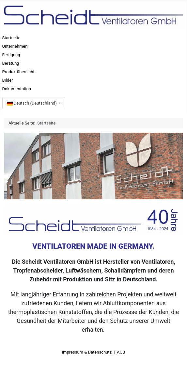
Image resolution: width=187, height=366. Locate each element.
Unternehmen (15, 46)
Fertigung (11, 54)
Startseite (11, 37)
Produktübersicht (18, 71)
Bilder (7, 80)
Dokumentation (16, 88)
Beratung (10, 63)
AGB (121, 352)
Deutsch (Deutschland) (32, 103)
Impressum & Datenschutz (87, 352)
